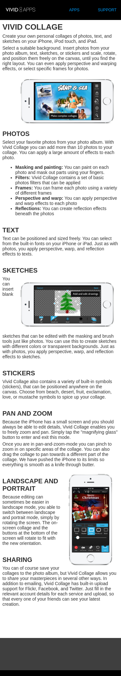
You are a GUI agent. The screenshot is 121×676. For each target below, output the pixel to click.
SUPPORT (107, 10)
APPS (74, 10)
